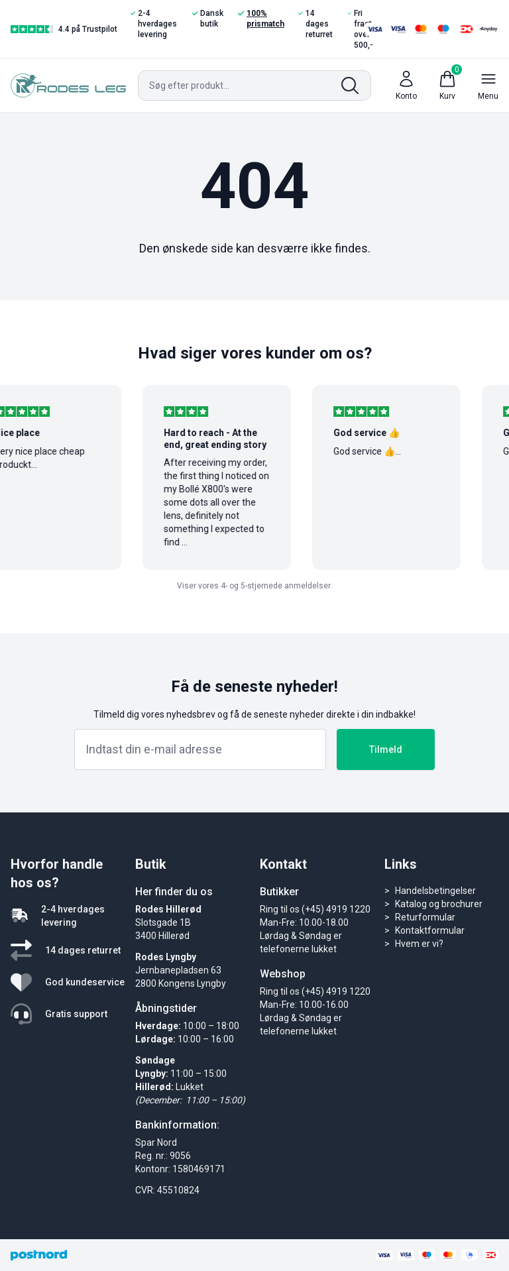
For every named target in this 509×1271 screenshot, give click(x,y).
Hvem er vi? (419, 943)
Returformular (425, 917)
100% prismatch (261, 18)
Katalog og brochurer (438, 904)
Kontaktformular (430, 930)
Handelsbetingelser (435, 890)
